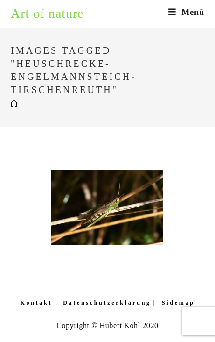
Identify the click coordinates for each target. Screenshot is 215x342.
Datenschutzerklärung (107, 302)
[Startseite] (14, 103)
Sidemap (178, 302)
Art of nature (47, 13)
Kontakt (37, 302)
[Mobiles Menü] (186, 12)
